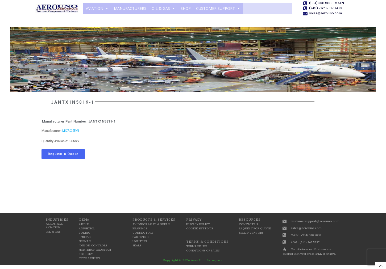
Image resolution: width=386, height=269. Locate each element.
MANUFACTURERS (130, 8)
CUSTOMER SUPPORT (218, 8)
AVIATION (97, 8)
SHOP (186, 8)
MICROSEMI (70, 130)
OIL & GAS (163, 8)
